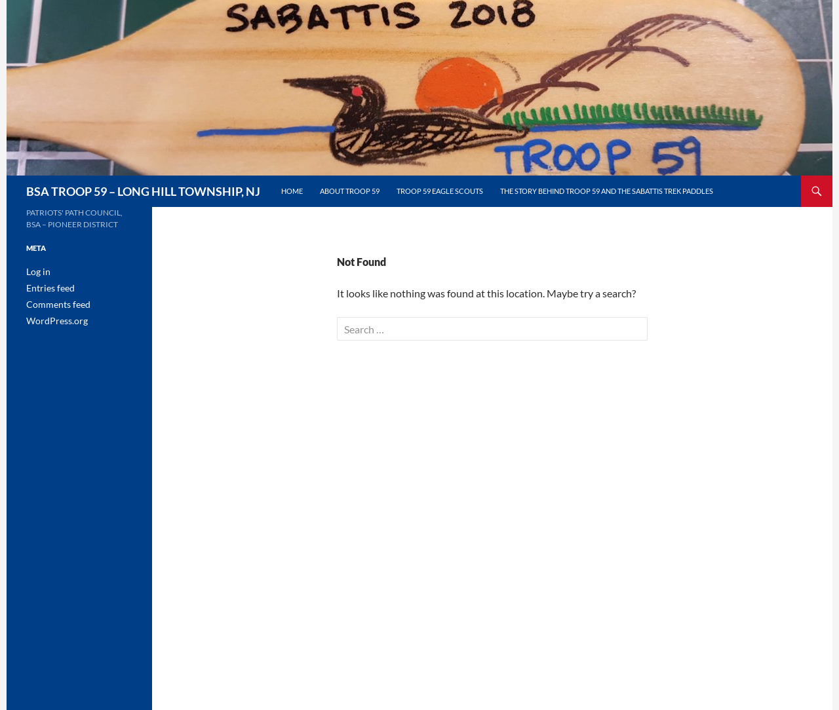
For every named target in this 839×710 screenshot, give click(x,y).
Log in (36, 271)
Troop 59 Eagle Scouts (440, 191)
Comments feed (53, 303)
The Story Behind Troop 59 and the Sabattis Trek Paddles (606, 191)
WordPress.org (52, 319)
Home (292, 191)
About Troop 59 (350, 191)
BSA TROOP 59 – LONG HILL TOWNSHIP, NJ (143, 191)
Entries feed (46, 287)
